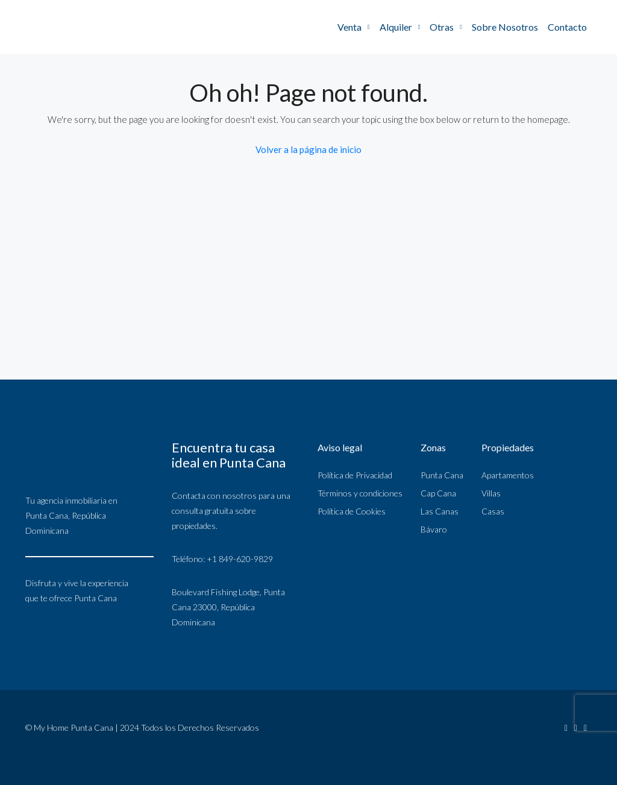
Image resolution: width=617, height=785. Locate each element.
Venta (349, 27)
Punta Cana (442, 475)
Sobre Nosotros (505, 27)
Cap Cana (438, 493)
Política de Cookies (352, 511)
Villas (491, 493)
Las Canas (440, 511)
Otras (442, 27)
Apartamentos (507, 475)
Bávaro (434, 529)
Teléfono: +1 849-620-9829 (222, 559)
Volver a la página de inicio (308, 149)
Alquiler (396, 27)
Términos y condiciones (360, 493)
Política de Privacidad (355, 475)
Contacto (567, 27)
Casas (492, 511)
